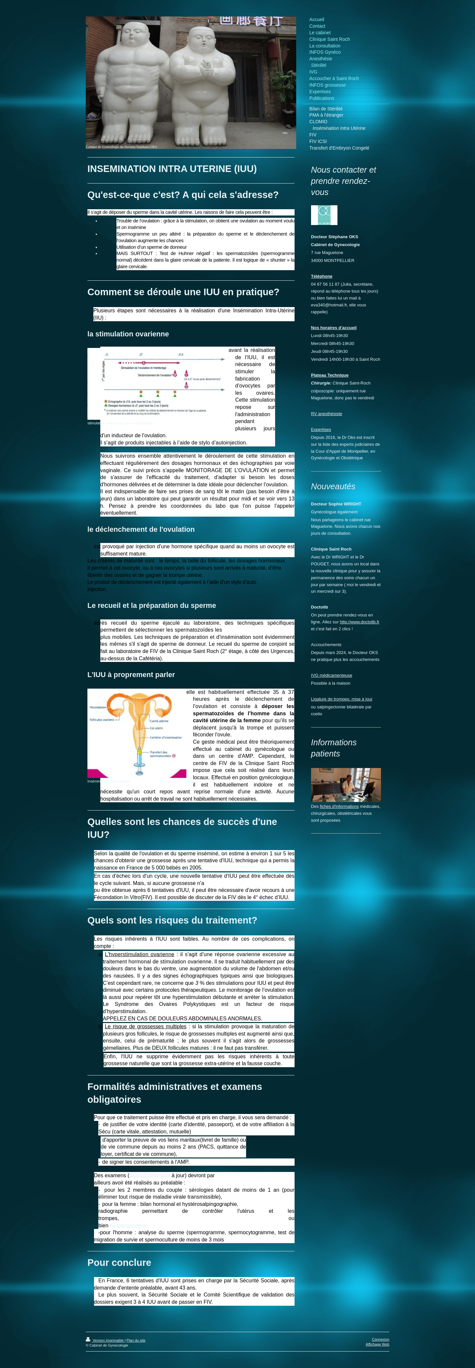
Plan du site (136, 1340)
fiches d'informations (339, 806)
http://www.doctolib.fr (359, 621)
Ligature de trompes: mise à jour (341, 699)
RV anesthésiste (326, 413)
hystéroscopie (128, 1225)
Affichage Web (377, 1344)
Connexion (380, 1339)
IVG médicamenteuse (331, 675)
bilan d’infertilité (149, 1175)
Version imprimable (105, 1340)
